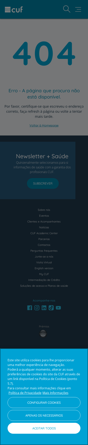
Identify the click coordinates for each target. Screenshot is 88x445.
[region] (44, 396)
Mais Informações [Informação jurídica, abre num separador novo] (55, 393)
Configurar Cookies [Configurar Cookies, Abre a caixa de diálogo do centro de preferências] (44, 403)
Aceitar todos (44, 428)
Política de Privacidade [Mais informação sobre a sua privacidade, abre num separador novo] (25, 393)
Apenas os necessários (44, 415)
